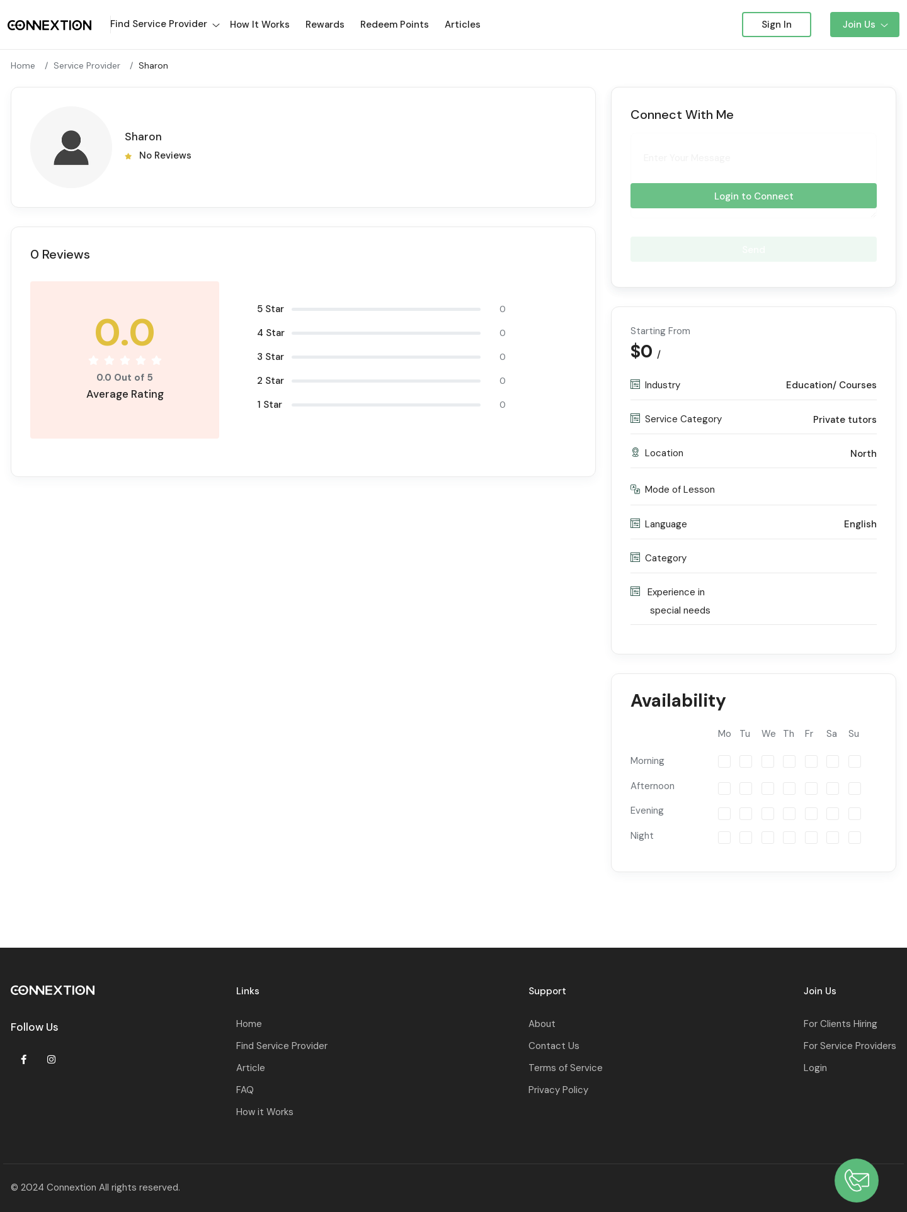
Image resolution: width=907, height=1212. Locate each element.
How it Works (265, 1112)
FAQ (245, 1090)
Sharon (153, 65)
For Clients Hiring (840, 1024)
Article (250, 1068)
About (542, 1024)
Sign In (777, 24)
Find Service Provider (282, 1046)
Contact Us (553, 1046)
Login (815, 1068)
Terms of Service (565, 1068)
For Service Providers (850, 1046)
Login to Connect (754, 197)
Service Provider (87, 65)
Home (23, 65)
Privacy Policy (558, 1090)
